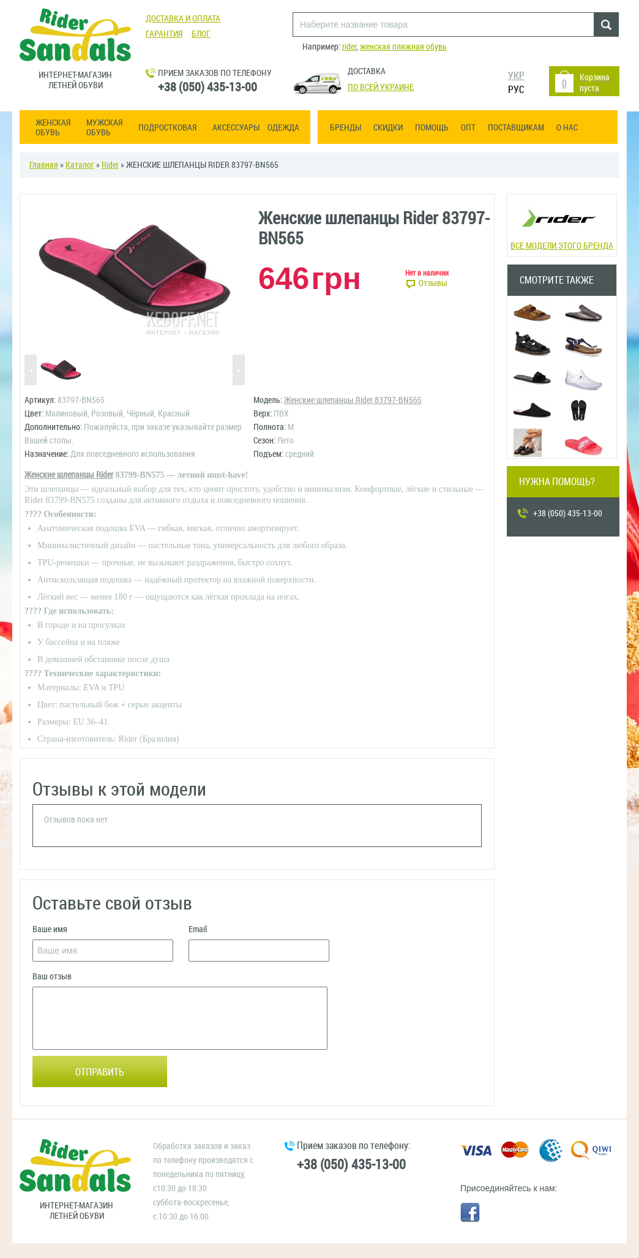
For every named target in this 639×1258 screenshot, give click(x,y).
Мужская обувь (104, 128)
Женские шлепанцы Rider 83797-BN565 (353, 400)
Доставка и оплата (183, 18)
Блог (201, 34)
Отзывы (433, 283)
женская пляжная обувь (403, 47)
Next (239, 371)
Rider (110, 165)
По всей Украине (381, 87)
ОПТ (468, 127)
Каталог (79, 165)
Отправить (99, 1072)
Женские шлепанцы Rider (68, 475)
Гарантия (164, 34)
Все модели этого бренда (561, 224)
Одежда (283, 128)
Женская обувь (53, 128)
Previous (30, 371)
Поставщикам (516, 127)
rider (349, 47)
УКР (516, 75)
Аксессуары (236, 128)
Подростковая (167, 128)
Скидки (388, 127)
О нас (567, 127)
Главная (43, 165)
